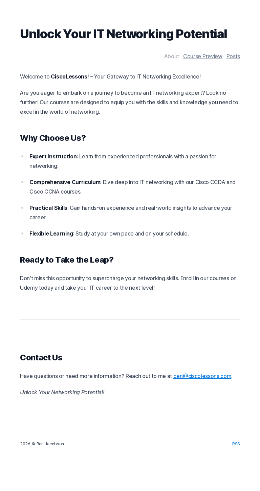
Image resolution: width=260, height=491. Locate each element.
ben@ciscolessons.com (202, 376)
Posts (233, 56)
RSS (236, 443)
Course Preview (202, 56)
